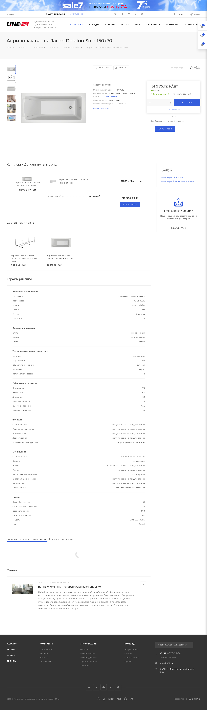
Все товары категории (172, 177)
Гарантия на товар (89, 661)
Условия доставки (88, 657)
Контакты (44, 657)
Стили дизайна (131, 657)
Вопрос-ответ (131, 649)
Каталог (12, 644)
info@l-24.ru (166, 663)
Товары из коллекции (61, 539)
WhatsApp (142, 14)
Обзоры (128, 653)
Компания (46, 644)
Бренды (11, 661)
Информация (88, 644)
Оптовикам (45, 661)
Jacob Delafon (110, 97)
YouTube (103, 687)
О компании (46, 649)
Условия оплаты (87, 653)
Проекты (128, 661)
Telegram (96, 687)
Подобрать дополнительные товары (27, 539)
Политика (85, 665)
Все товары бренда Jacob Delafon (177, 181)
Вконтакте (89, 687)
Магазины (85, 649)
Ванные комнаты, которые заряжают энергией (70, 586)
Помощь (129, 644)
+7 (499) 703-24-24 (54, 14)
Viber (135, 14)
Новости (44, 653)
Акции (11, 649)
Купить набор (130, 204)
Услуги (11, 655)
